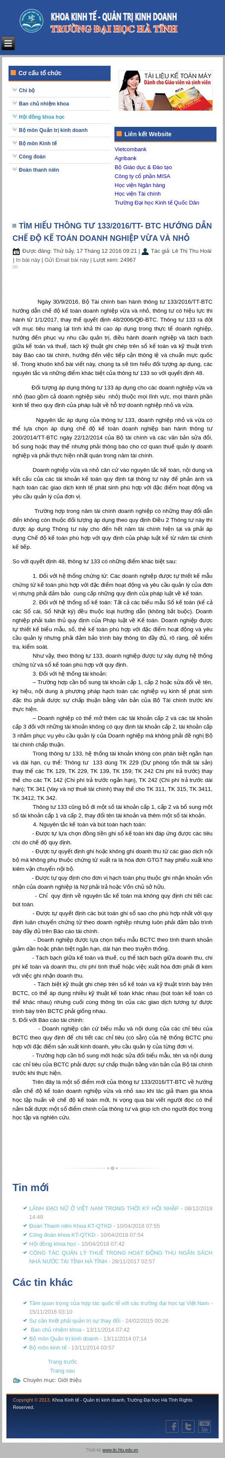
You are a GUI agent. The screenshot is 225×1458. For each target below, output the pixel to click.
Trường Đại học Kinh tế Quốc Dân (156, 202)
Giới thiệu (69, 1380)
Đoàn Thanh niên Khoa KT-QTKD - (94, 1226)
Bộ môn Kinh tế (38, 143)
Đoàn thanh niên (39, 170)
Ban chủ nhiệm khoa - (79, 1329)
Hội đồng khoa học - (77, 1244)
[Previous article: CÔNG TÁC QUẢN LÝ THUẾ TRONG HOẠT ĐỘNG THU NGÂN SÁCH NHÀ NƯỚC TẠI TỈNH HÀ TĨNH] (62, 1361)
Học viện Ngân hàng (139, 185)
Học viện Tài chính (137, 193)
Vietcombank (130, 149)
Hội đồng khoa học (41, 117)
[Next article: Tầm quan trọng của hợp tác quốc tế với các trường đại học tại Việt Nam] (62, 1370)
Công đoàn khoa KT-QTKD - (86, 1235)
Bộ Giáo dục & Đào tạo (143, 167)
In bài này (28, 260)
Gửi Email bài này (67, 260)
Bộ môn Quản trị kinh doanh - (87, 1338)
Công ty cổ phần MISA (142, 176)
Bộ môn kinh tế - (71, 1347)
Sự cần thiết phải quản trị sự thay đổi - (99, 1320)
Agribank (125, 158)
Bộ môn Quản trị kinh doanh (53, 130)
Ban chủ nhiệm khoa (44, 104)
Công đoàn (32, 157)
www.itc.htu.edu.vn (120, 1450)
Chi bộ (27, 91)
